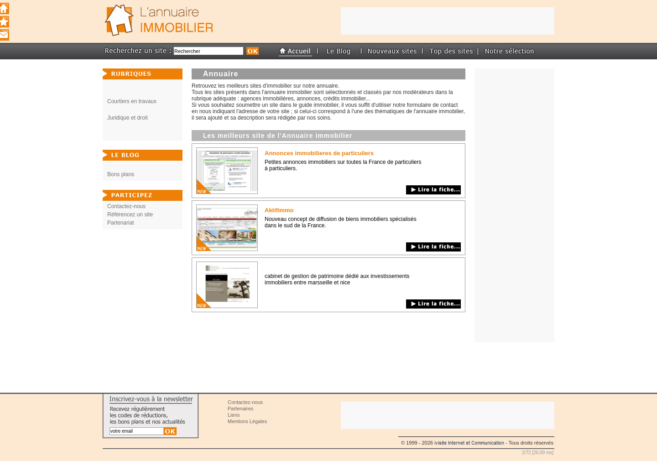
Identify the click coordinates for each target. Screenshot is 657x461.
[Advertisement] (514, 205)
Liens (234, 415)
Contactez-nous (126, 206)
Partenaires (240, 408)
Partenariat (120, 223)
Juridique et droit (127, 118)
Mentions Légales (247, 421)
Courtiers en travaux (131, 101)
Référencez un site (130, 214)
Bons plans (120, 174)
